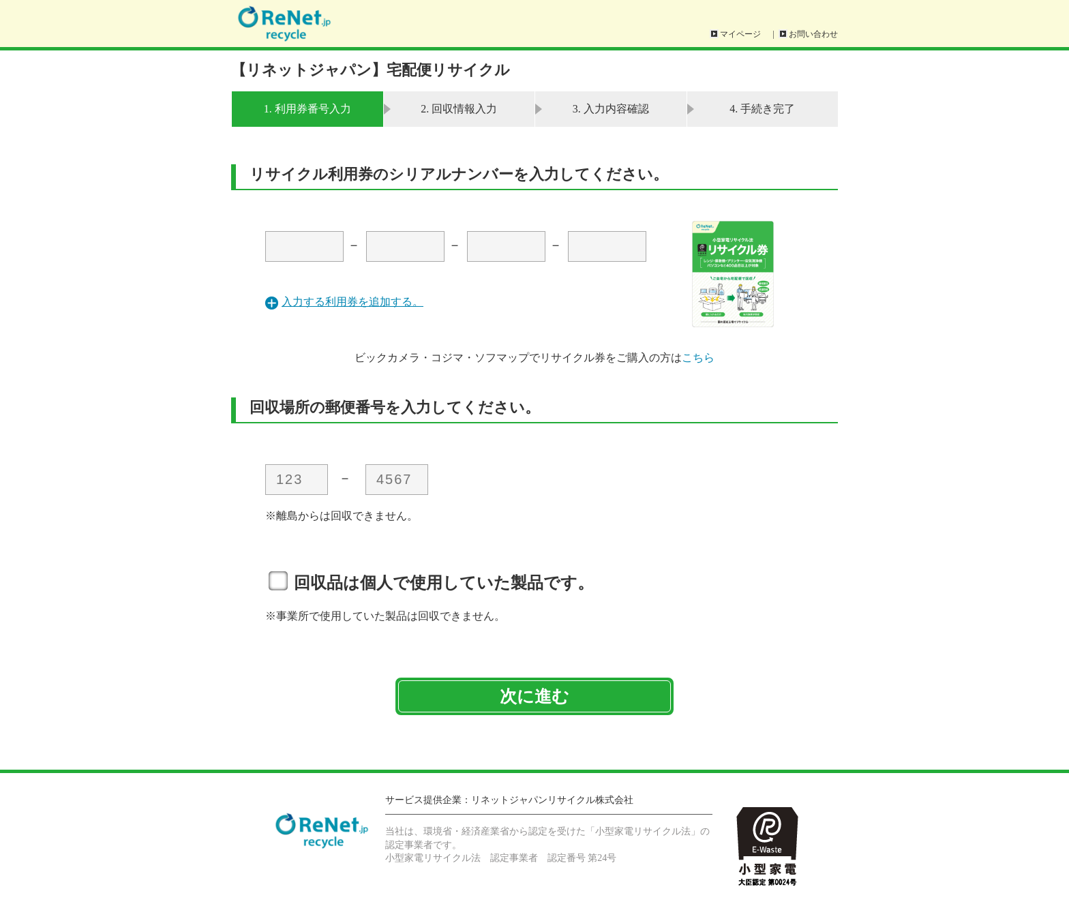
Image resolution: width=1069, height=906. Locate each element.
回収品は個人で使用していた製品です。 (444, 583)
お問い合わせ (813, 34)
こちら (698, 357)
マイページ (740, 34)
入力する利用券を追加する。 (352, 301)
